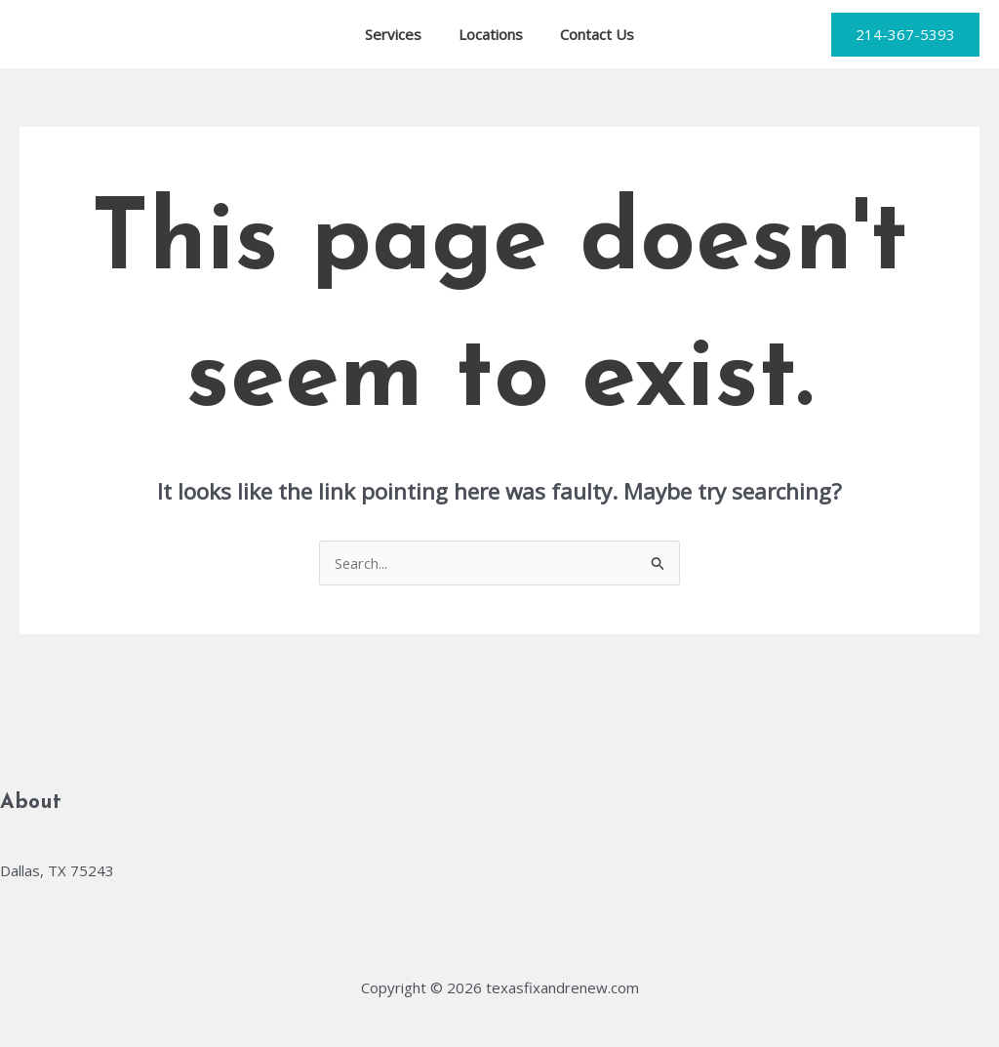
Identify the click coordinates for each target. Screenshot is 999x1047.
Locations (491, 34)
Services (401, 34)
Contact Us (589, 34)
